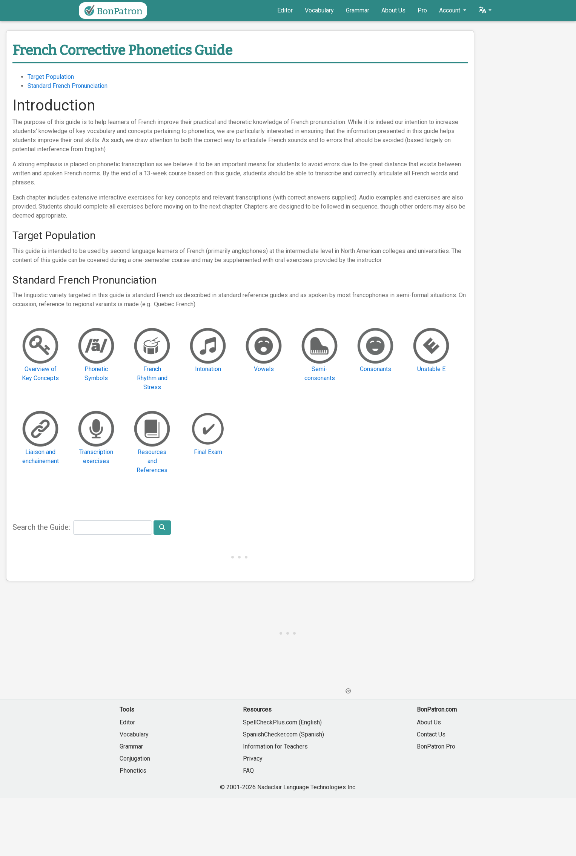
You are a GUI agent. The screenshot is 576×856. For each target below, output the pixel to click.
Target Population (51, 76)
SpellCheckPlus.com (270, 722)
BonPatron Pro (436, 746)
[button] (485, 10)
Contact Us (431, 734)
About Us (393, 10)
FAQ (248, 770)
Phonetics (133, 770)
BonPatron (112, 10)
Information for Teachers (275, 746)
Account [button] (450, 10)
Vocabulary (319, 10)
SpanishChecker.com (270, 734)
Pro (422, 10)
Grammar (357, 10)
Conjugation (135, 758)
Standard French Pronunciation (68, 85)
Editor (285, 10)
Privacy (253, 758)
